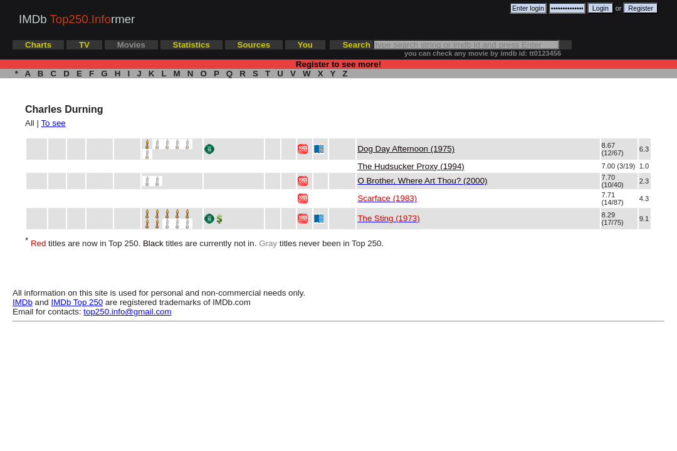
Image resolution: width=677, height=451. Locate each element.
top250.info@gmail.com (127, 311)
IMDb (23, 302)
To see (53, 123)
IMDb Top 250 (77, 302)
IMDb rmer (77, 19)
